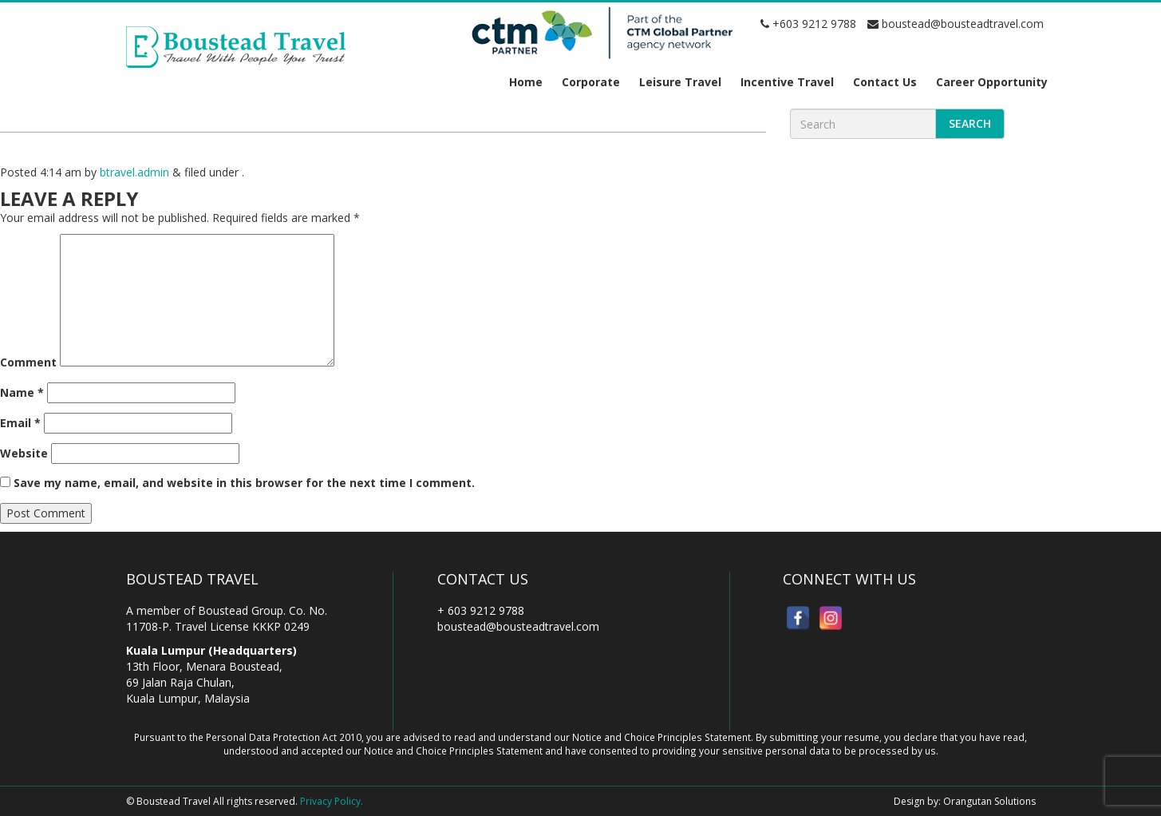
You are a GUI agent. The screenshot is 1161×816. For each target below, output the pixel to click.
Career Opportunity (992, 81)
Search (970, 123)
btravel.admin (134, 172)
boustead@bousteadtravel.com (955, 23)
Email (20, 422)
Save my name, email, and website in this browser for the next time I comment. (244, 482)
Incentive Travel (787, 81)
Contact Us (885, 81)
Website (24, 453)
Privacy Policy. (331, 801)
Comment (28, 362)
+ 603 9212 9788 (480, 610)
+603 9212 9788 (808, 23)
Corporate (591, 81)
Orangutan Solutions (989, 801)
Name (22, 392)
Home (526, 81)
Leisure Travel (680, 81)
